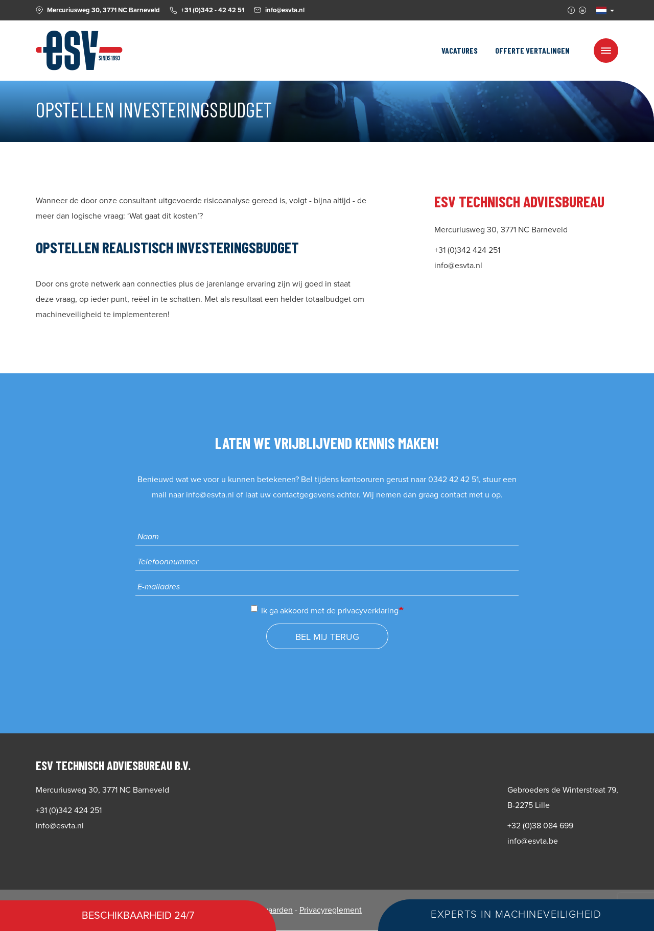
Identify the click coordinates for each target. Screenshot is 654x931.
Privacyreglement (330, 910)
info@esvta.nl (210, 495)
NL (601, 10)
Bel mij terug (327, 636)
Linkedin (582, 10)
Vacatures (459, 50)
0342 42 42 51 (453, 479)
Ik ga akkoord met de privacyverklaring (325, 610)
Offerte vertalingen (532, 50)
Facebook (571, 10)
